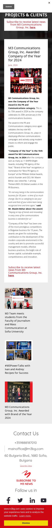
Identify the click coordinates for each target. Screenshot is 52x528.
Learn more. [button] (25, 516)
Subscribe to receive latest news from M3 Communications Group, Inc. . (26, 24)
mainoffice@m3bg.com (25, 449)
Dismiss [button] (26, 523)
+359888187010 (26, 442)
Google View (26, 465)
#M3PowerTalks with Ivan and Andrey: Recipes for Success (17, 369)
